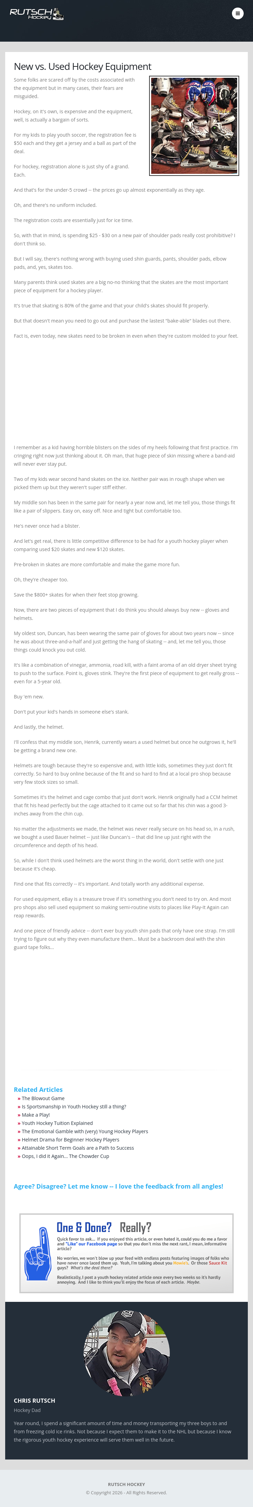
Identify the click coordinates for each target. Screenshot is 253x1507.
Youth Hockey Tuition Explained (57, 1123)
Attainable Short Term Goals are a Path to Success (78, 1148)
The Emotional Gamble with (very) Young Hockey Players (85, 1131)
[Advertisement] (126, 395)
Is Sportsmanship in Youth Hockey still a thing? (74, 1106)
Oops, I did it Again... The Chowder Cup (65, 1156)
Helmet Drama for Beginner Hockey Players (70, 1139)
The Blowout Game (43, 1098)
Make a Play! (36, 1114)
